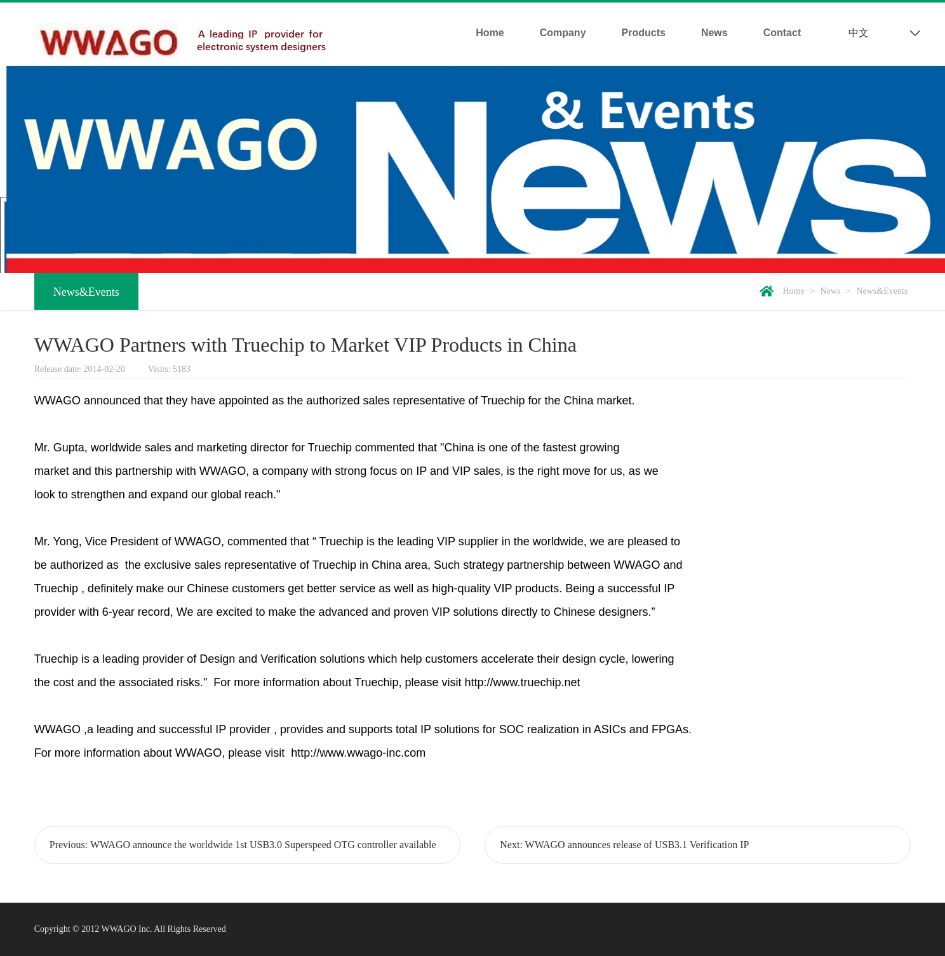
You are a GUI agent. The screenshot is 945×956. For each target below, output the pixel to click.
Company (563, 32)
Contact (782, 32)
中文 (858, 32)
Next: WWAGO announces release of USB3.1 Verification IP (624, 844)
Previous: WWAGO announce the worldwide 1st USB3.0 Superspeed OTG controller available (243, 844)
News (714, 32)
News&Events (86, 292)
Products (644, 32)
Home (490, 32)
